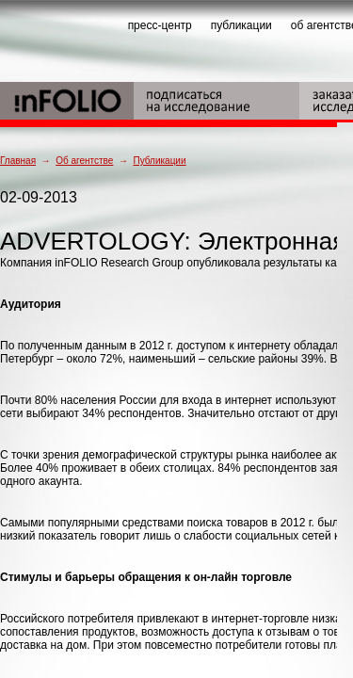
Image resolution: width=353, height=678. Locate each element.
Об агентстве (84, 160)
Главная (18, 160)
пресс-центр (160, 25)
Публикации (159, 160)
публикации (241, 25)
